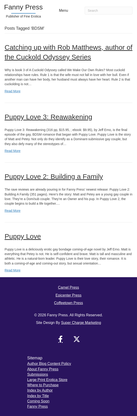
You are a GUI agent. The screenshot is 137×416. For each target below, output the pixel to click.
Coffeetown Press (68, 303)
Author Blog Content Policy (49, 364)
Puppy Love (23, 236)
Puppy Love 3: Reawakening (48, 117)
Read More (12, 91)
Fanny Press (37, 406)
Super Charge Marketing (81, 323)
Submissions (37, 374)
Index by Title (38, 396)
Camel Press (68, 287)
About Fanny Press (43, 369)
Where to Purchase (43, 385)
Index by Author (40, 390)
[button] (60, 339)
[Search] (108, 11)
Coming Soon (38, 401)
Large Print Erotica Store (47, 380)
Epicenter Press (68, 295)
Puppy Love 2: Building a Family (54, 176)
